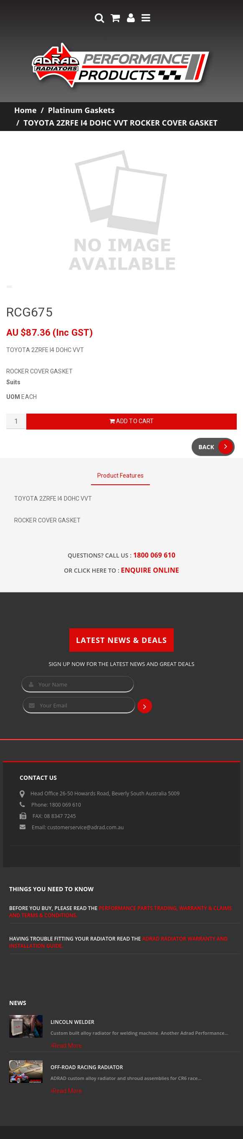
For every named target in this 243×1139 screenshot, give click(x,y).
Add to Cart (131, 421)
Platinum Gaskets (81, 110)
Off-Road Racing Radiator (87, 1067)
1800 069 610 (154, 555)
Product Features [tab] (120, 475)
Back (215, 447)
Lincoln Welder (72, 1022)
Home (25, 110)
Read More (66, 1045)
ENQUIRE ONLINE (150, 570)
